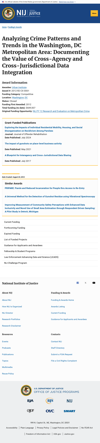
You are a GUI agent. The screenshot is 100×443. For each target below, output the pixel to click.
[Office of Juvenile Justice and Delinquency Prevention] (30, 413)
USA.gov (57, 434)
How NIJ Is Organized (12, 306)
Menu (94, 13)
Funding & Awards (15, 27)
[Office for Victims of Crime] (50, 413)
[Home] (28, 13)
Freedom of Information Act (38, 434)
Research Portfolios (11, 319)
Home (4, 27)
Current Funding (58, 313)
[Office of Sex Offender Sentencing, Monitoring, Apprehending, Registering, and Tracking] (69, 412)
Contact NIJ (56, 341)
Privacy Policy (43, 428)
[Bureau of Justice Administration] (30, 403)
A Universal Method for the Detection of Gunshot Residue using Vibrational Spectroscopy (50, 196)
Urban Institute (19, 87)
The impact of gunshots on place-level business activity (33, 143)
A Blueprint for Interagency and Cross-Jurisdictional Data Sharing (38, 155)
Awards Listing (58, 306)
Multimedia (7, 367)
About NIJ (6, 300)
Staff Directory (57, 348)
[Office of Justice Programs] (8, 13)
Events (5, 341)
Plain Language (27, 428)
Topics (5, 361)
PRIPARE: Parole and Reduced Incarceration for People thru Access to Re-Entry (45, 188)
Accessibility (11, 428)
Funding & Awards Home (62, 300)
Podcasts (6, 348)
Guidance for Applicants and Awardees (69, 319)
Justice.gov (69, 434)
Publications (8, 354)
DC (26, 97)
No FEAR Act (87, 428)
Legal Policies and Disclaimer (65, 428)
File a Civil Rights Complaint (64, 361)
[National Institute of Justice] (69, 403)
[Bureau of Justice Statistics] (50, 404)
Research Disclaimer (11, 325)
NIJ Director (7, 313)
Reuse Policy (8, 373)
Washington (18, 97)
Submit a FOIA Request (61, 354)
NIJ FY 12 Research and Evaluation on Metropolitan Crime (61, 111)
